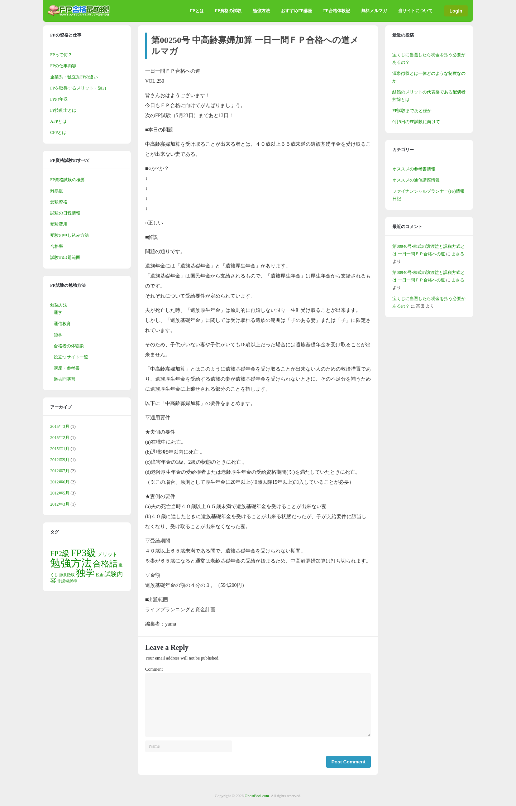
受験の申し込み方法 (69, 235)
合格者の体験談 (69, 345)
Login (456, 11)
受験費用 (58, 224)
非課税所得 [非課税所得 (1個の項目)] (67, 581)
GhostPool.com (257, 795)
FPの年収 (59, 99)
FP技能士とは (63, 110)
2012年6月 (60, 481)
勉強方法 (261, 10)
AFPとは (58, 121)
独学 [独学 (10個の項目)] (85, 573)
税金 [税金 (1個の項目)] (100, 575)
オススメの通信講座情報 (416, 180)
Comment (154, 669)
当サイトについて (415, 10)
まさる (458, 253)
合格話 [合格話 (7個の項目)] (105, 563)
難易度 (56, 190)
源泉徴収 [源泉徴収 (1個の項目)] (67, 575)
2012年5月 (60, 493)
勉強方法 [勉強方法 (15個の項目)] (71, 563)
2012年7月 (60, 470)
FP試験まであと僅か (411, 110)
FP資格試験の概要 (67, 179)
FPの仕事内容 (63, 65)
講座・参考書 (67, 368)
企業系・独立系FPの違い (74, 76)
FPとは (197, 10)
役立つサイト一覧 (71, 356)
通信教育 (62, 323)
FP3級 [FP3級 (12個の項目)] (83, 552)
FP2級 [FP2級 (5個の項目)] (60, 554)
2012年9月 (60, 459)
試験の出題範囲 (65, 257)
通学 (58, 312)
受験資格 (58, 201)
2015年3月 (60, 426)
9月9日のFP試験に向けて (416, 121)
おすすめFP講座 (296, 10)
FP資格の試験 (228, 10)
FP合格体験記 (336, 10)
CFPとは (58, 132)
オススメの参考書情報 (413, 169)
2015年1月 (60, 448)
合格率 (56, 246)
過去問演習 (64, 379)
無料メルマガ (374, 10)
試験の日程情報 (65, 213)
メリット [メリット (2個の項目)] (107, 554)
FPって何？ (61, 54)
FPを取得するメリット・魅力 (78, 88)
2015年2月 (60, 437)
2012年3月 (60, 504)
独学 (58, 334)
